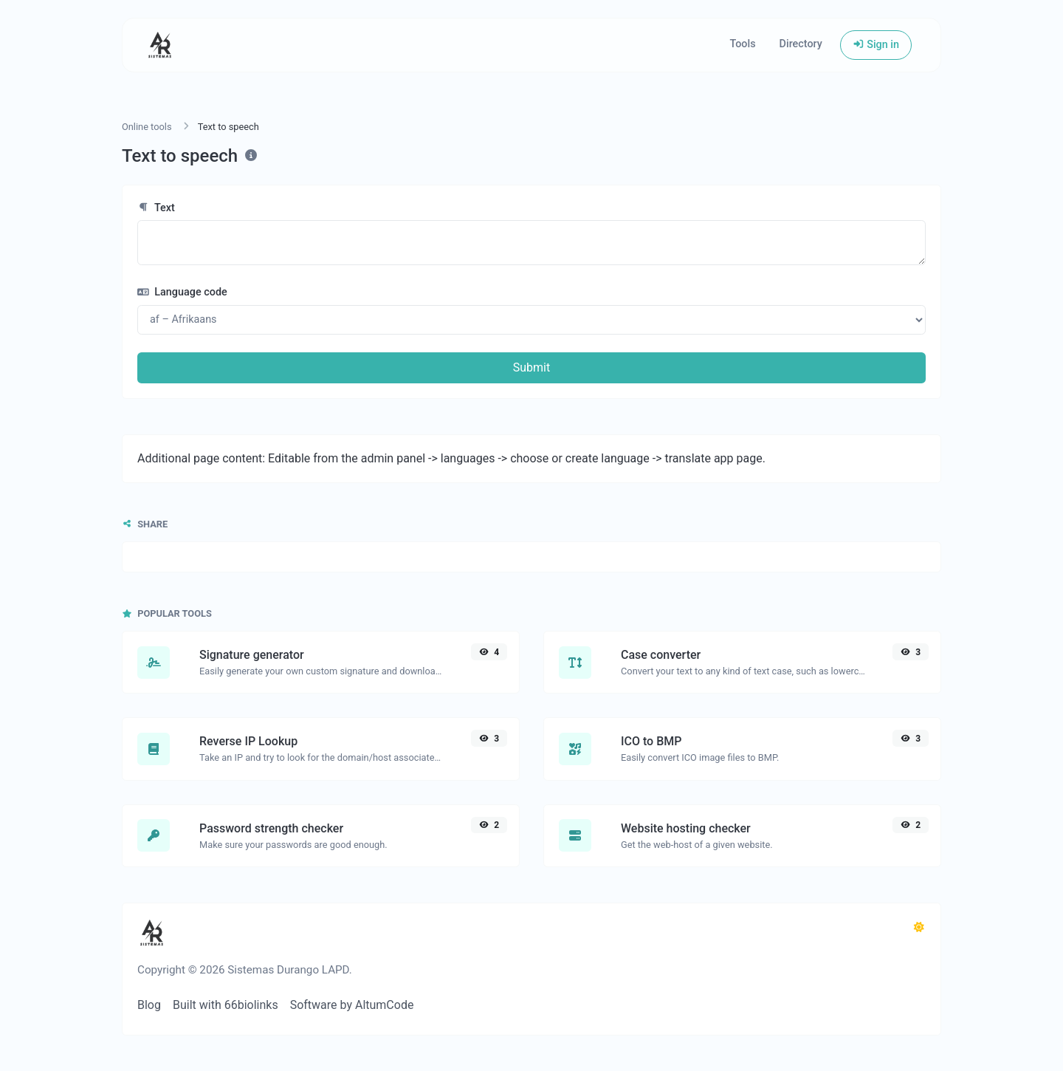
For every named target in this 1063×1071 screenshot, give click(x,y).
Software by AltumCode (352, 1005)
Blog (149, 1005)
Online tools (147, 126)
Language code (182, 292)
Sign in (876, 44)
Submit (531, 367)
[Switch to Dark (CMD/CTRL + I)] (919, 927)
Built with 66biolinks (225, 1005)
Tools (742, 44)
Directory (801, 44)
